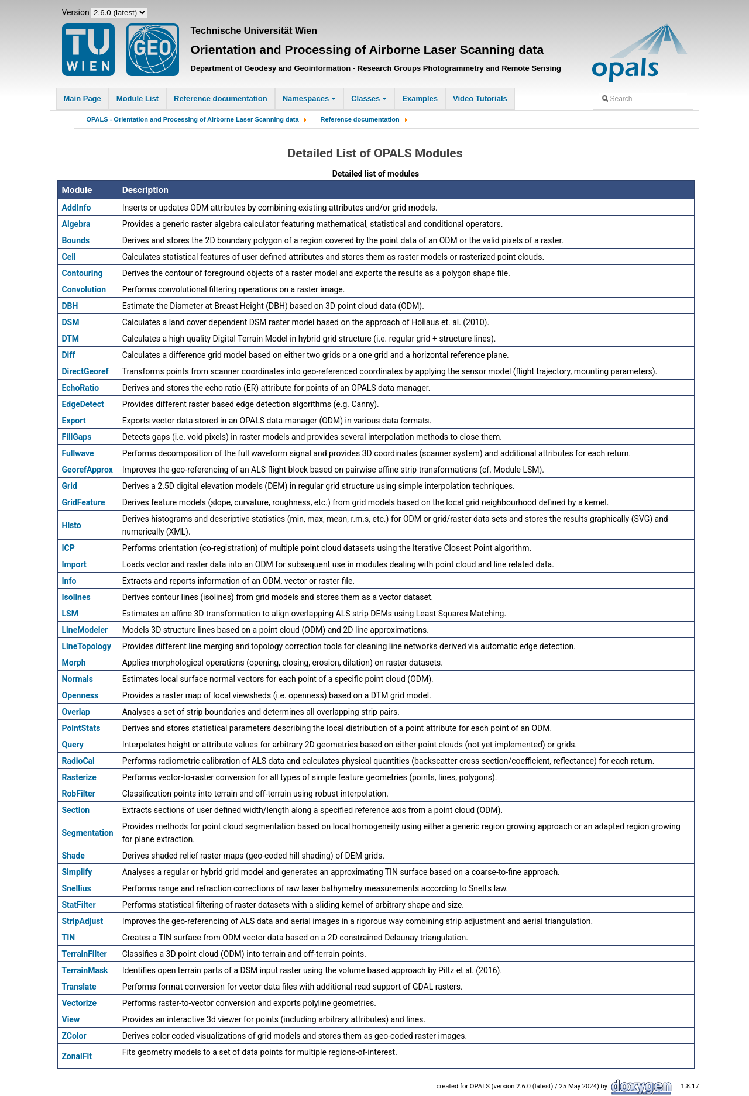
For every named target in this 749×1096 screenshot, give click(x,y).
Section (76, 810)
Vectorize (79, 1003)
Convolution (84, 289)
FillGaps (77, 437)
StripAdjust (83, 921)
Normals (77, 679)
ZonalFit (77, 1056)
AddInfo (76, 207)
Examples (420, 98)
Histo (71, 525)
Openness (80, 695)
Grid (69, 486)
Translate (79, 986)
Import (74, 564)
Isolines (76, 597)
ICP (68, 548)
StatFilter (79, 904)
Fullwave (78, 453)
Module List (137, 98)
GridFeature (83, 502)
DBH (70, 306)
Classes (369, 98)
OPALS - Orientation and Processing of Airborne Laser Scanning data (193, 119)
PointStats (81, 728)
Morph (74, 662)
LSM (70, 613)
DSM (71, 322)
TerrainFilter (84, 954)
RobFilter (78, 793)
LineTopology (87, 646)
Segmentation (88, 832)
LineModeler (85, 630)
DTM (71, 338)
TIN (68, 937)
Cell (69, 256)
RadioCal (78, 761)
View (71, 1019)
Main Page (82, 98)
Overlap (76, 711)
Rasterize (79, 777)
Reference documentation (220, 98)
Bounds (76, 240)
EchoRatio (80, 387)
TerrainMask (85, 970)
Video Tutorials (480, 98)
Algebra (76, 224)
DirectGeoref (85, 371)
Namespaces (309, 98)
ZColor (74, 1035)
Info (69, 580)
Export (74, 420)
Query (73, 744)
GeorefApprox (87, 469)
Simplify (77, 872)
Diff (68, 355)
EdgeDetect (83, 404)
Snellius (76, 888)
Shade (73, 855)
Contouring (82, 273)
